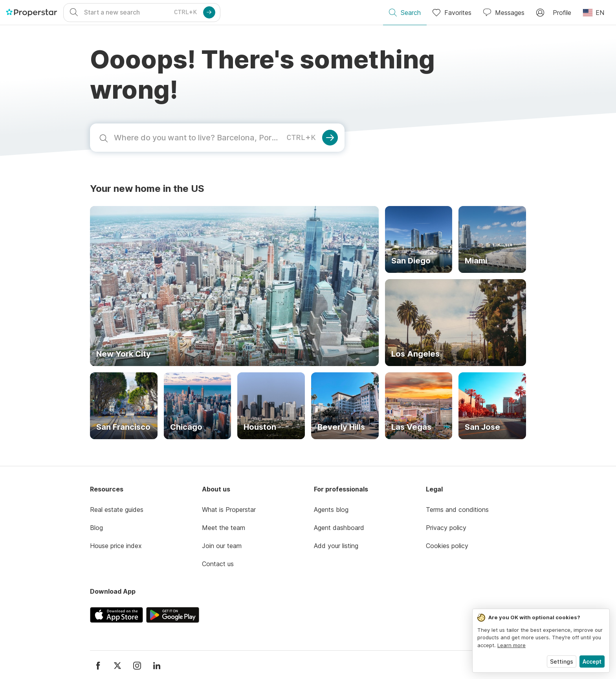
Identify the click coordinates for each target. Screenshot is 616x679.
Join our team (222, 546)
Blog (96, 528)
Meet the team (223, 528)
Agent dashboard (339, 528)
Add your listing (336, 546)
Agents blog (331, 509)
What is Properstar (229, 509)
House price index (116, 546)
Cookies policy (447, 546)
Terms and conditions (457, 509)
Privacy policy (446, 528)
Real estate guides (116, 509)
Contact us (218, 564)
